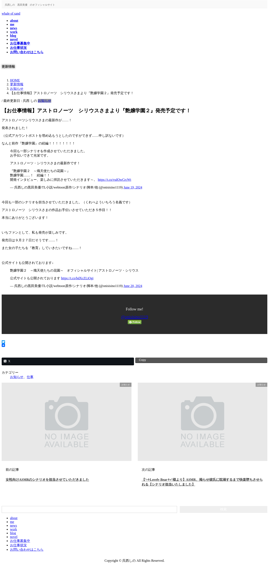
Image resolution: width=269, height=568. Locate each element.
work (13, 529)
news (13, 525)
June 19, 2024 (133, 187)
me (12, 522)
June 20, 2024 (133, 286)
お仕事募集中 (20, 541)
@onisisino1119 (134, 317)
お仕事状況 (18, 545)
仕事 (30, 377)
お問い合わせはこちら (26, 549)
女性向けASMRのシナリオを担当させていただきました (47, 479)
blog (13, 533)
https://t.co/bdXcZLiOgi (77, 278)
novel (14, 537)
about (14, 518)
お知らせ (44, 100)
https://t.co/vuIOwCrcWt (114, 179)
